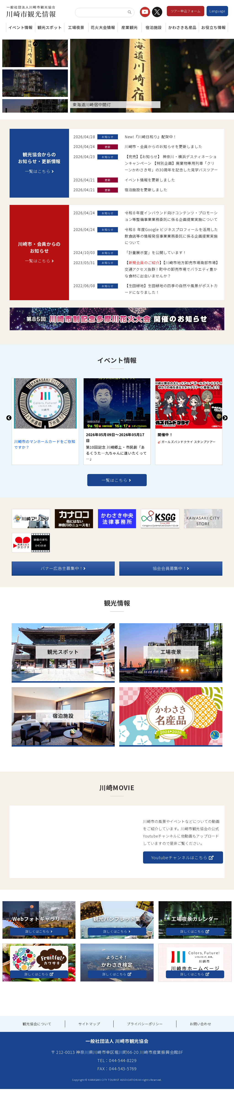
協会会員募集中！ (171, 584)
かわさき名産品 (182, 27)
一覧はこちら (39, 187)
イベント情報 (20, 27)
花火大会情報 (103, 27)
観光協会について (37, 1039)
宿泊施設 (154, 27)
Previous (35, 44)
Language (217, 11)
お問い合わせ (200, 1039)
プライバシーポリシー (145, 1039)
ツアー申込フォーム (186, 11)
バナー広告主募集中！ (63, 584)
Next (35, 124)
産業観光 (129, 27)
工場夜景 (76, 27)
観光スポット (49, 27)
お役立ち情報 (213, 27)
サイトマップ (89, 1039)
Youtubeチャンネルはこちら (182, 874)
